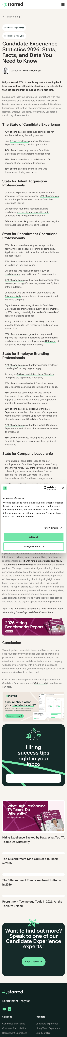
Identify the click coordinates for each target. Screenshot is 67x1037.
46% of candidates (14, 168)
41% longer (50, 341)
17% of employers (19, 141)
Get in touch (40, 683)
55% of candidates (14, 383)
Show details (51, 528)
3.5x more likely (13, 296)
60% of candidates (14, 245)
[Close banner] (63, 488)
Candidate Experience (13, 1023)
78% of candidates (14, 131)
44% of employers (14, 150)
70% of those (31, 467)
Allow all (33, 537)
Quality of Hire (43, 1033)
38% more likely (36, 321)
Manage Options (33, 546)
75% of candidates (14, 365)
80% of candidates (14, 280)
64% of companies (49, 196)
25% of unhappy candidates (19, 392)
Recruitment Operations (14, 1033)
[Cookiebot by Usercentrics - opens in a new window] (43, 488)
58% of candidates (14, 159)
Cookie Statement (24, 516)
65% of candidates (14, 261)
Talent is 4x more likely (16, 221)
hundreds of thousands (44, 312)
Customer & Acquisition (14, 1028)
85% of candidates (14, 437)
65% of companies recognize (20, 334)
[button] (61, 4)
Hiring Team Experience (48, 1028)
